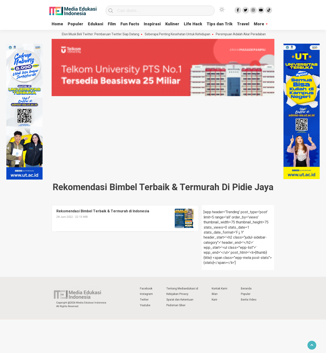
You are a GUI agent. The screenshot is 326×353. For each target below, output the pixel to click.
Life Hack (193, 24)
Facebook (146, 289)
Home (57, 24)
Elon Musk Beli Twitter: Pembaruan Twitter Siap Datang (101, 34)
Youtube (145, 305)
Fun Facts (129, 24)
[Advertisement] (163, 131)
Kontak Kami (219, 289)
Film (112, 24)
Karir (214, 300)
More (259, 24)
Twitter (144, 300)
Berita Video (248, 300)
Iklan (215, 294)
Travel (243, 24)
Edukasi (95, 24)
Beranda (246, 289)
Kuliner (172, 24)
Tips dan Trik (220, 24)
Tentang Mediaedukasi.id (182, 289)
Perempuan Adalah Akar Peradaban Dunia (246, 34)
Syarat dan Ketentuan (179, 300)
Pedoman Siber (175, 305)
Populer (75, 24)
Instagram (146, 294)
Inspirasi (152, 24)
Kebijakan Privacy (177, 294)
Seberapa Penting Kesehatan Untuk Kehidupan (178, 34)
